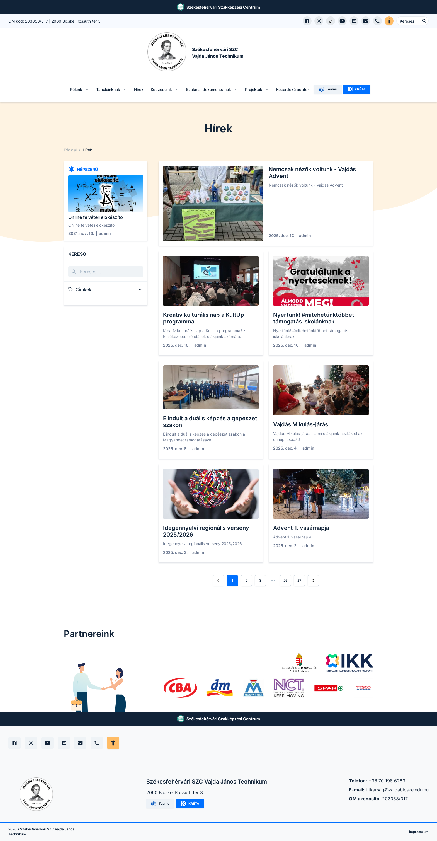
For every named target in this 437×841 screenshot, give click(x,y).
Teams (328, 89)
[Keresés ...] (412, 20)
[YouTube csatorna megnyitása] (342, 20)
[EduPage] (353, 20)
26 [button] (285, 580)
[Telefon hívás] (377, 20)
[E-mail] (80, 743)
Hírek (139, 89)
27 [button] (299, 580)
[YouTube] (47, 743)
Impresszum (419, 832)
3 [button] (260, 580)
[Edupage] (64, 743)
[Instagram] (31, 743)
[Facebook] (14, 743)
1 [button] (232, 580)
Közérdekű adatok (293, 89)
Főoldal (70, 150)
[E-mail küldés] (365, 20)
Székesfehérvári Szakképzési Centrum (223, 7)
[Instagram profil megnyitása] (318, 20)
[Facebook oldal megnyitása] (307, 20)
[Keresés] (105, 271)
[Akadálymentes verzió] (389, 20)
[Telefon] (97, 743)
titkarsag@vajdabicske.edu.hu (397, 789)
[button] (218, 580)
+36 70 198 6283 (386, 781)
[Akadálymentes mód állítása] (113, 743)
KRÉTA (357, 89)
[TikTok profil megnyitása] (330, 20)
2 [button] (246, 580)
